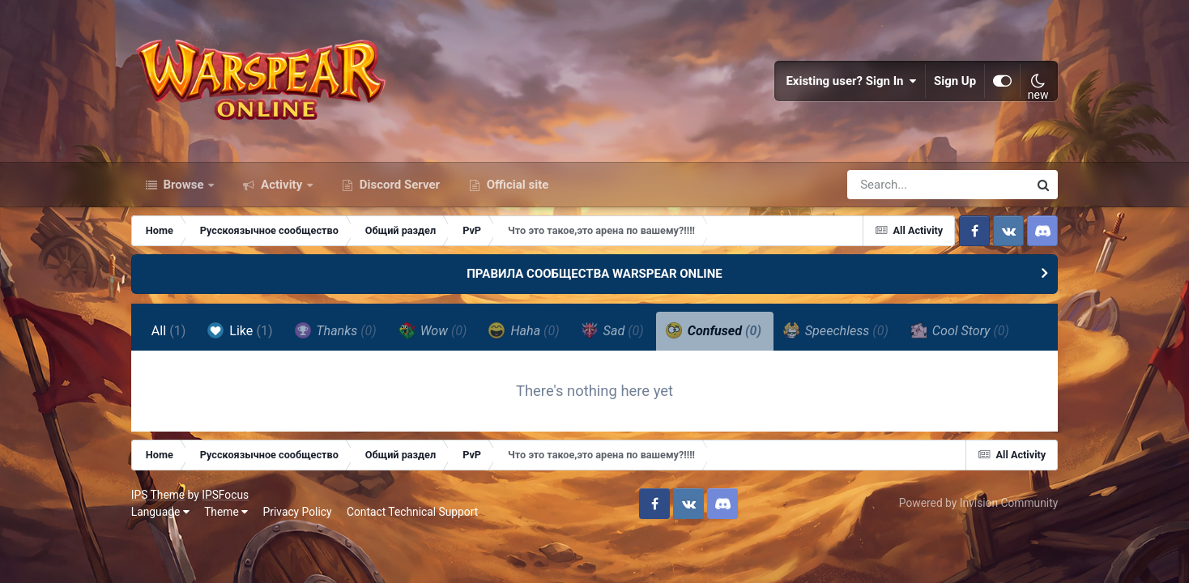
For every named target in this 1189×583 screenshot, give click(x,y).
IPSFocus (225, 494)
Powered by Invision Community (978, 502)
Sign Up (955, 81)
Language (160, 511)
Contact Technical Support (412, 511)
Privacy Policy (297, 511)
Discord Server (398, 184)
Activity (281, 184)
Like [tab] (239, 330)
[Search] (891, 184)
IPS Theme (158, 494)
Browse (183, 184)
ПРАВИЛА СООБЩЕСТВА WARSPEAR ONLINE (594, 273)
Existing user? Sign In (851, 81)
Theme (226, 511)
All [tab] (168, 330)
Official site (516, 184)
